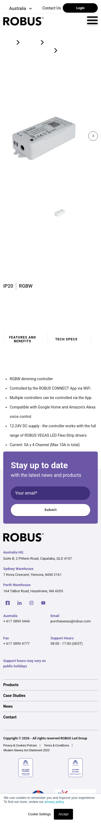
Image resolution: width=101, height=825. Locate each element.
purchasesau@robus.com (71, 621)
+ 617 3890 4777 (16, 643)
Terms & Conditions (56, 745)
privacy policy (54, 802)
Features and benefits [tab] (22, 339)
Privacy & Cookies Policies (20, 745)
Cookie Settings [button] (39, 814)
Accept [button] (63, 814)
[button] (18, 8)
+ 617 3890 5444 (16, 621)
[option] (50, 684)
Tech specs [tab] (66, 339)
